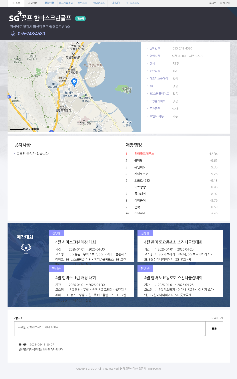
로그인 (212, 2)
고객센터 (32, 2)
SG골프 (16, 2)
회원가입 (224, 2)
